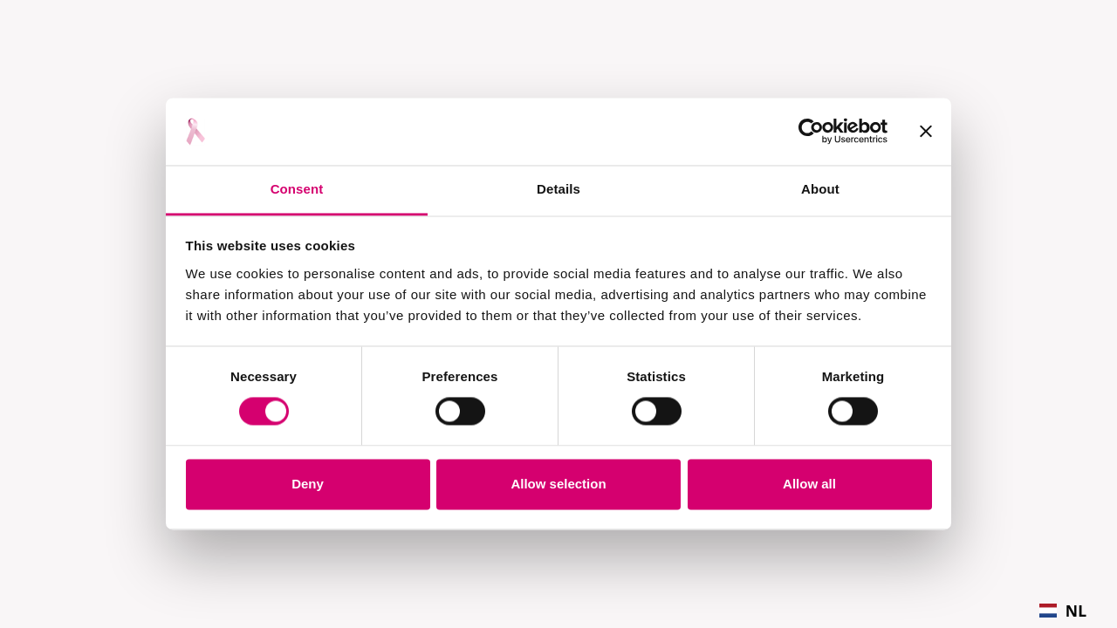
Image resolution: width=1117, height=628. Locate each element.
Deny (307, 483)
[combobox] (1063, 610)
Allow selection (558, 483)
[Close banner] (926, 132)
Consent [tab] (297, 188)
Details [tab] (558, 188)
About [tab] (820, 188)
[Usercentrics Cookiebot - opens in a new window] (811, 132)
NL (1062, 610)
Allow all (809, 483)
